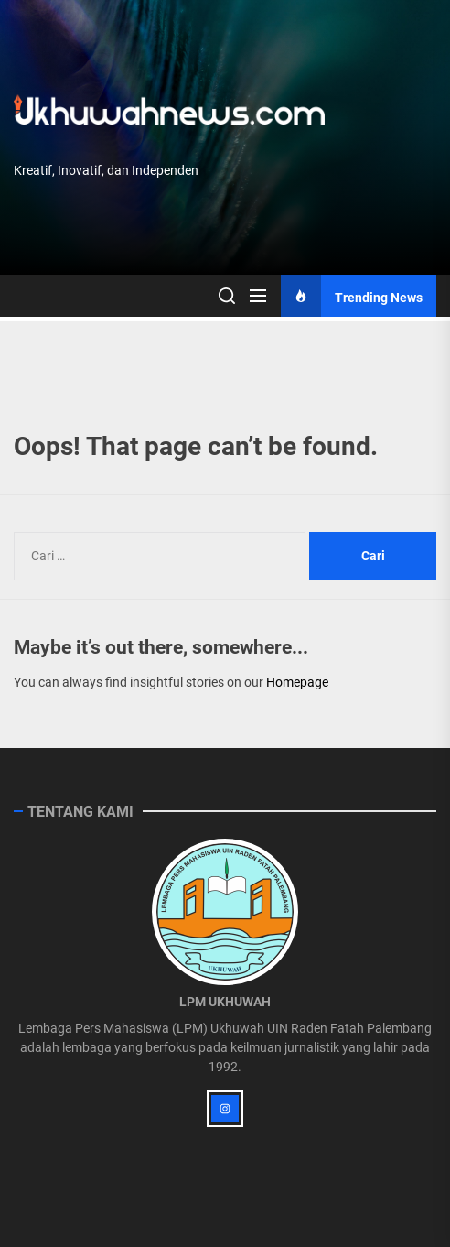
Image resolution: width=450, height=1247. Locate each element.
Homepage (297, 682)
